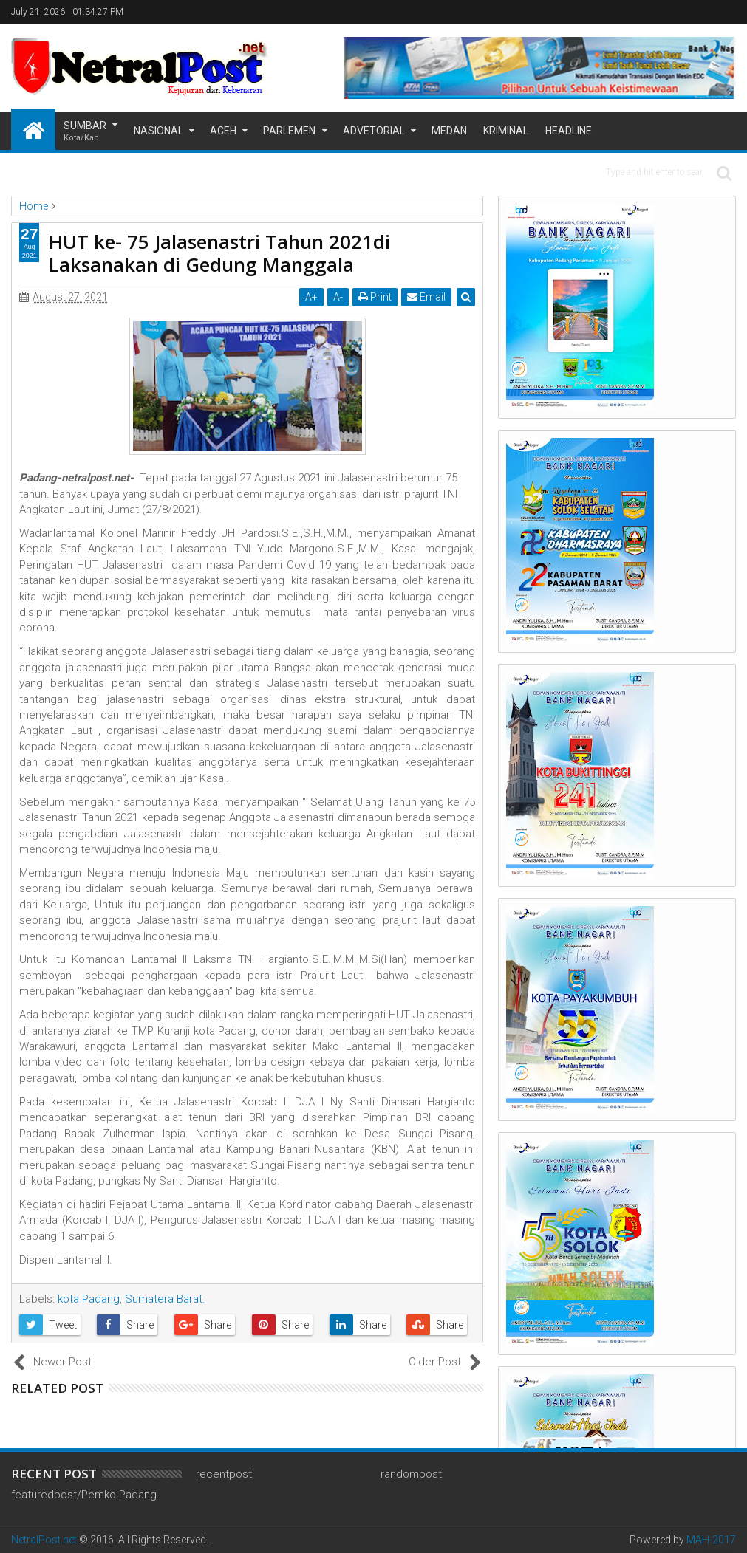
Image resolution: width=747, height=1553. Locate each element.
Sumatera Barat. (165, 1299)
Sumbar (85, 132)
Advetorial (374, 131)
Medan (449, 131)
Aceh (223, 131)
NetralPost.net (44, 1540)
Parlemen (289, 131)
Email (426, 297)
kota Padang (89, 1299)
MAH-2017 (711, 1540)
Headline (568, 131)
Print (375, 297)
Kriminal (505, 131)
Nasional (158, 131)
